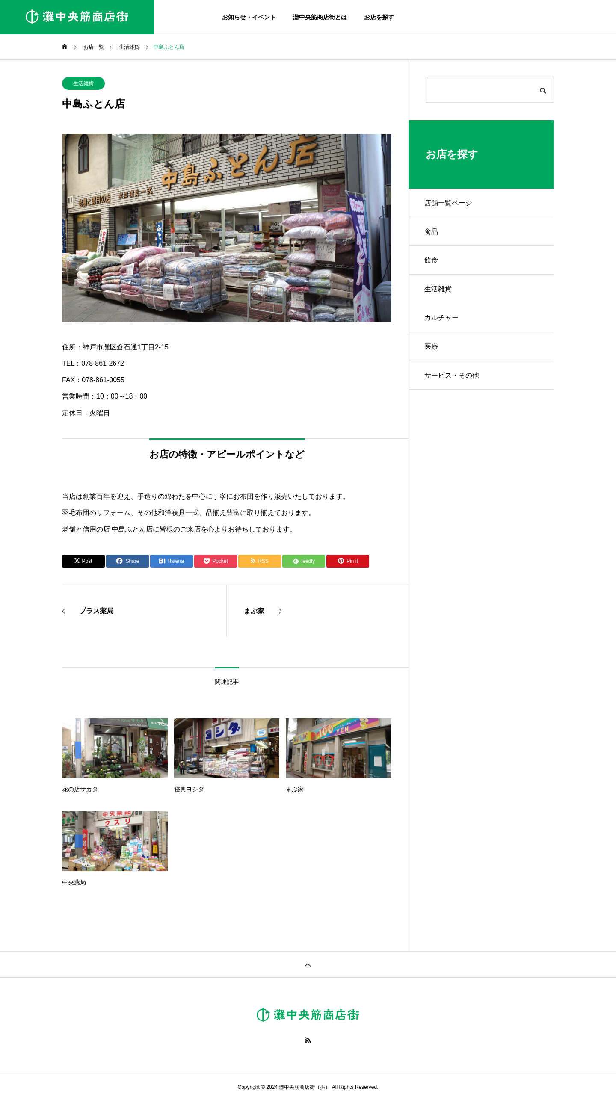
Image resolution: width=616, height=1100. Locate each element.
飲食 (432, 263)
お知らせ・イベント (249, 17)
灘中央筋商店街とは (320, 17)
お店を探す (379, 17)
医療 (432, 353)
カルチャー (443, 323)
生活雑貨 (83, 83)
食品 (432, 233)
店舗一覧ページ (450, 203)
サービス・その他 (453, 383)
